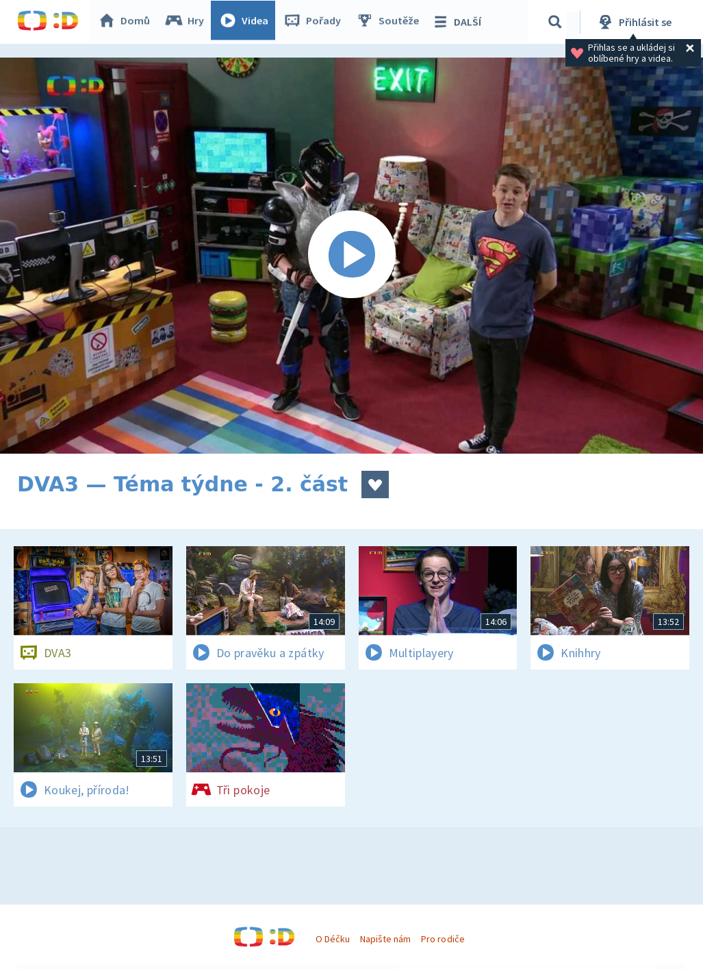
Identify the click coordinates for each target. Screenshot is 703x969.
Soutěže (391, 22)
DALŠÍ (459, 22)
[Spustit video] (351, 256)
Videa (247, 22)
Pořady (315, 22)
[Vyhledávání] (557, 22)
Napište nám (385, 939)
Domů (127, 22)
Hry (188, 22)
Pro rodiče (442, 939)
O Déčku (333, 939)
